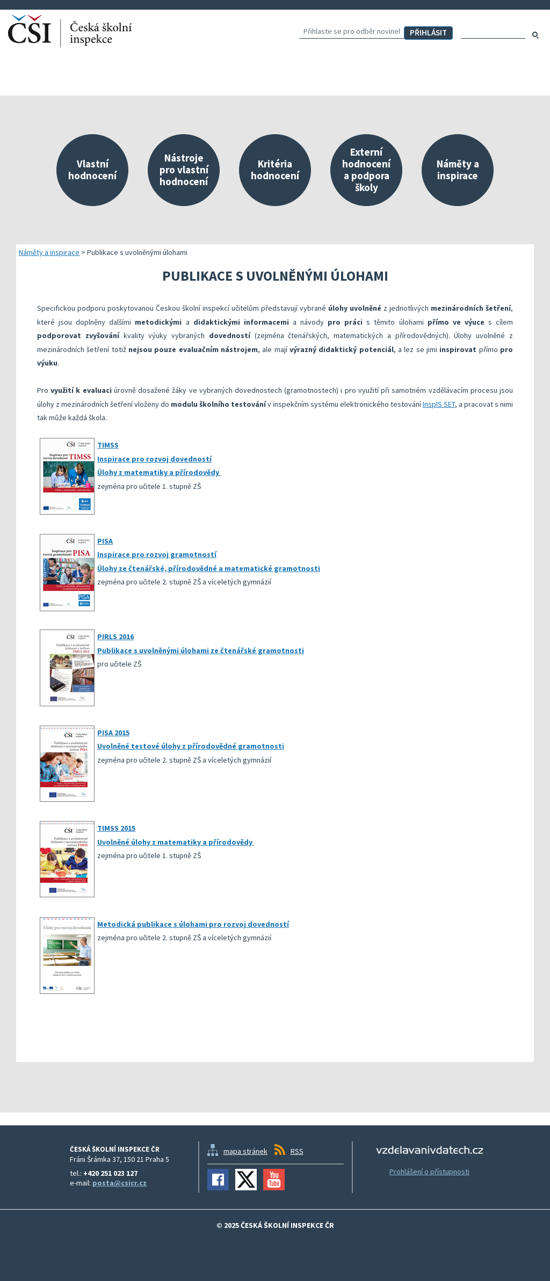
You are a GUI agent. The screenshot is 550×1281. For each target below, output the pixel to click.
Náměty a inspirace (49, 252)
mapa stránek (245, 1151)
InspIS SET (439, 404)
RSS (297, 1151)
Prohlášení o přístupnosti (429, 1171)
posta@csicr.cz (119, 1183)
